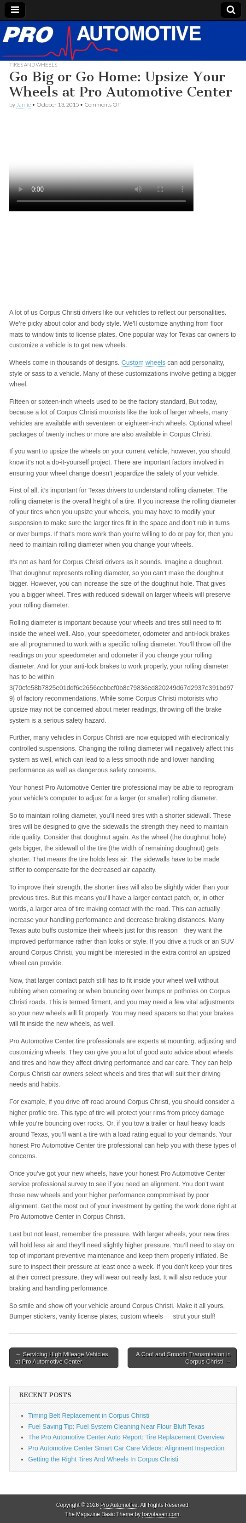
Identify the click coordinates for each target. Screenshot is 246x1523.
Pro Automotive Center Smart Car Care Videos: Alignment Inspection (126, 1448)
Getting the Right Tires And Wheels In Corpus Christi (103, 1459)
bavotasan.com (161, 1514)
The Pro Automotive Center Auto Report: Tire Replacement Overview (126, 1437)
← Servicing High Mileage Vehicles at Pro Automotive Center (61, 1358)
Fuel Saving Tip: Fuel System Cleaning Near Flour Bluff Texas (116, 1426)
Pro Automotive (119, 1505)
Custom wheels (144, 362)
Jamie (23, 104)
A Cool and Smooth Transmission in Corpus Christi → (183, 1358)
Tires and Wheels (33, 65)
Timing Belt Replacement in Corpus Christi (88, 1415)
